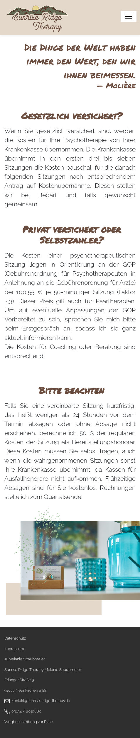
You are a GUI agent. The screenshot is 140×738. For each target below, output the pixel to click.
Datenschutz (15, 638)
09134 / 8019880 (26, 711)
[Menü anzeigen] (128, 16)
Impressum (14, 649)
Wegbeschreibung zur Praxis (29, 722)
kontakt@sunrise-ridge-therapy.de (40, 700)
